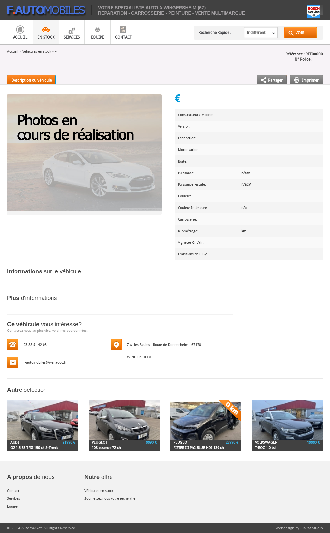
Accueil (20, 37)
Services (72, 37)
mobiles (49, 11)
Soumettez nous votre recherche (109, 498)
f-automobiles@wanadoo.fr (45, 362)
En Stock (45, 37)
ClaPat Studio (311, 527)
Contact (123, 37)
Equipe (97, 37)
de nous (30, 477)
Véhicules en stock (36, 51)
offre (98, 477)
